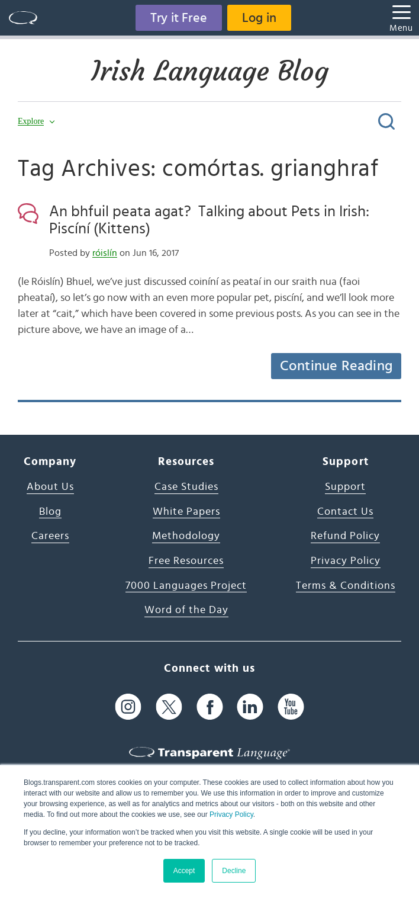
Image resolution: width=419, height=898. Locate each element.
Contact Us (345, 511)
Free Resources (186, 561)
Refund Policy (345, 536)
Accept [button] (184, 871)
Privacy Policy (231, 814)
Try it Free (178, 17)
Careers (50, 536)
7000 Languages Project (186, 586)
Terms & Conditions (345, 586)
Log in (259, 17)
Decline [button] (234, 871)
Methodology (186, 536)
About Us (50, 487)
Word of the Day (186, 610)
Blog (50, 511)
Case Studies (186, 487)
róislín (104, 253)
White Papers (186, 511)
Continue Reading (336, 366)
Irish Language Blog (209, 71)
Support (345, 487)
